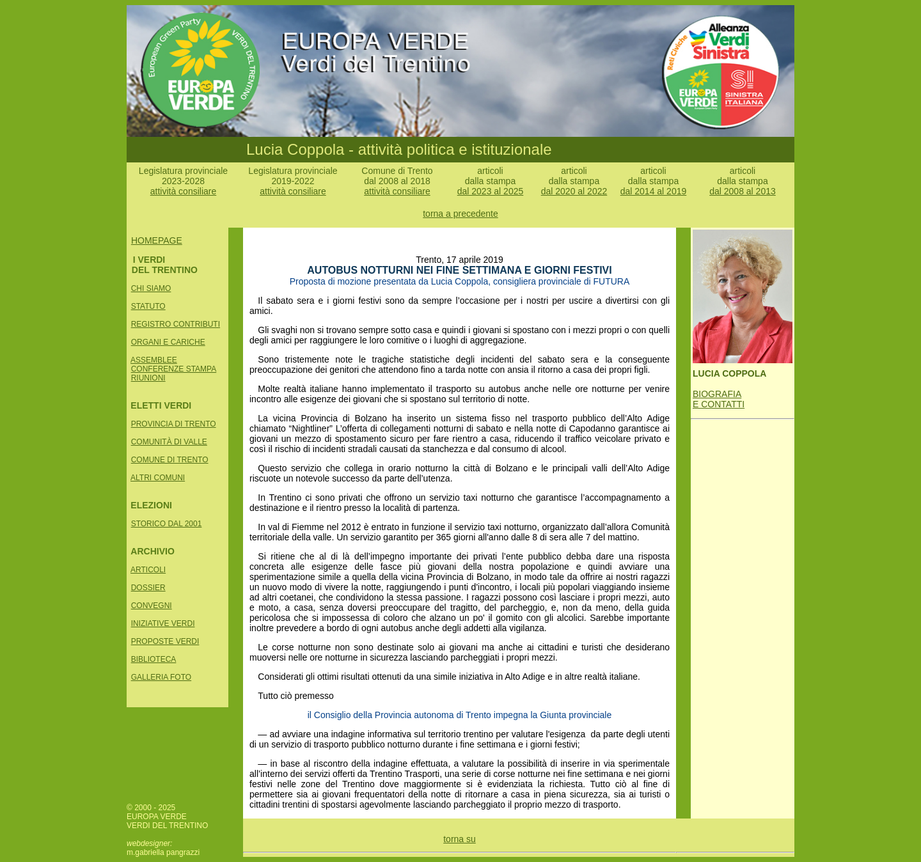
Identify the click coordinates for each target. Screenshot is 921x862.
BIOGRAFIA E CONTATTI (718, 399)
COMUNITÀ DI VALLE (169, 441)
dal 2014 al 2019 (653, 191)
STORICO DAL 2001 (166, 523)
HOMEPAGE (156, 240)
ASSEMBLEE (153, 360)
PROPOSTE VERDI (165, 641)
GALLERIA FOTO (161, 677)
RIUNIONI (148, 377)
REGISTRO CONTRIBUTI (175, 324)
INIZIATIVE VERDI (163, 623)
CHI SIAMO (151, 288)
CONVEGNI (151, 605)
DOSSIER (148, 587)
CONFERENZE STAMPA (174, 368)
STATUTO (148, 306)
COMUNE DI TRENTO (170, 459)
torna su (459, 839)
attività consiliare (183, 191)
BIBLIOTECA (154, 659)
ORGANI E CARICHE (168, 342)
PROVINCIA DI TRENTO (173, 423)
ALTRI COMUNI (157, 477)
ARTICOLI (148, 569)
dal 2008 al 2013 (742, 191)
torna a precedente (460, 213)
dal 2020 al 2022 (574, 191)
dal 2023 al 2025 (490, 191)
